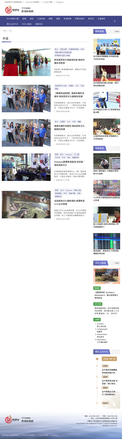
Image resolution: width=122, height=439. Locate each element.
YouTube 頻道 (47, 2)
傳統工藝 (77, 190)
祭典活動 (63, 49)
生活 (62, 190)
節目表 (91, 18)
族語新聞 (67, 18)
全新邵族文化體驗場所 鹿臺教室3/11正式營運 (69, 202)
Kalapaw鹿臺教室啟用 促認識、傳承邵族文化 (69, 163)
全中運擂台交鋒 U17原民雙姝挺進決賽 (106, 111)
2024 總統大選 (12, 18)
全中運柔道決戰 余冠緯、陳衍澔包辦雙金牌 (106, 84)
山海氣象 (41, 18)
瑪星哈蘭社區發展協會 (63, 52)
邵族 (68, 157)
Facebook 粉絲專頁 (32, 2)
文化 (77, 85)
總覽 (50, 18)
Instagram (59, 2)
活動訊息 (39, 23)
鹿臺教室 (75, 157)
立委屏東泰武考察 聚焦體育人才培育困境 (106, 137)
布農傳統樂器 (74, 49)
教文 (56, 49)
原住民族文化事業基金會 (13, 2)
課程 (56, 89)
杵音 (82, 49)
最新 (32, 18)
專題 (58, 18)
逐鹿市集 (72, 193)
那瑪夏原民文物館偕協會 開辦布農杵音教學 (69, 61)
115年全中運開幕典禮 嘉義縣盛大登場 (106, 199)
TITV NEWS (25, 8)
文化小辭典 (26, 23)
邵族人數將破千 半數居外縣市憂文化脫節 (106, 172)
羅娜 (79, 121)
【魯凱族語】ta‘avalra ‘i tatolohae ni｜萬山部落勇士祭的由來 (106, 295)
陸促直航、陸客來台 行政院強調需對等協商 (106, 252)
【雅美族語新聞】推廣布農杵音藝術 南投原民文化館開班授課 (69, 94)
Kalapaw (68, 154)
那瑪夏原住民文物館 (62, 55)
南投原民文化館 (61, 85)
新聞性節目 (79, 18)
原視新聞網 (27, 11)
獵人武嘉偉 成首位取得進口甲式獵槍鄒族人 (106, 225)
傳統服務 (58, 193)
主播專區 (101, 18)
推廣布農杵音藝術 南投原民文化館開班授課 (69, 127)
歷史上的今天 (12, 23)
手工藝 (76, 154)
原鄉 (56, 154)
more (105, 403)
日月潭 (57, 157)
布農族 (71, 85)
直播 (24, 18)
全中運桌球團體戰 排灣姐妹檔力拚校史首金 (106, 57)
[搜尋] (114, 21)
